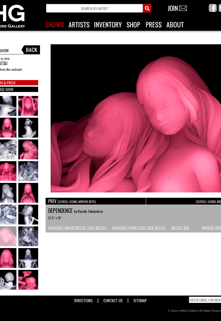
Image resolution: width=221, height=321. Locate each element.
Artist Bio (180, 227)
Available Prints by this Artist (139, 227)
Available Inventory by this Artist (77, 227)
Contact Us (113, 299)
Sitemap (140, 299)
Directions (83, 299)
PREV (72, 201)
